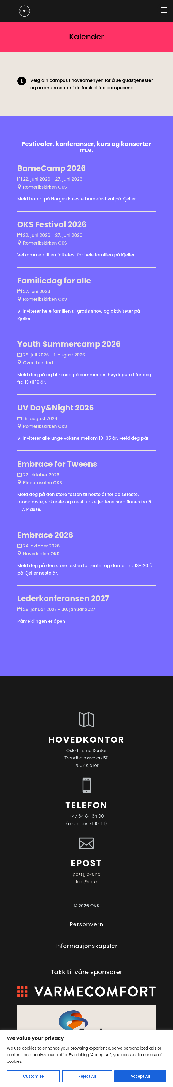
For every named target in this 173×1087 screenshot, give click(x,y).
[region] (86, 1058)
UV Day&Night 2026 (55, 407)
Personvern (87, 924)
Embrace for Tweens (57, 464)
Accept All (140, 1076)
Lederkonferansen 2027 (63, 598)
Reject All (87, 1076)
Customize (33, 1076)
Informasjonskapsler (86, 946)
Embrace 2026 (45, 535)
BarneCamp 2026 (51, 168)
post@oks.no (86, 874)
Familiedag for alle (54, 280)
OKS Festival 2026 (51, 224)
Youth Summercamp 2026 (69, 344)
